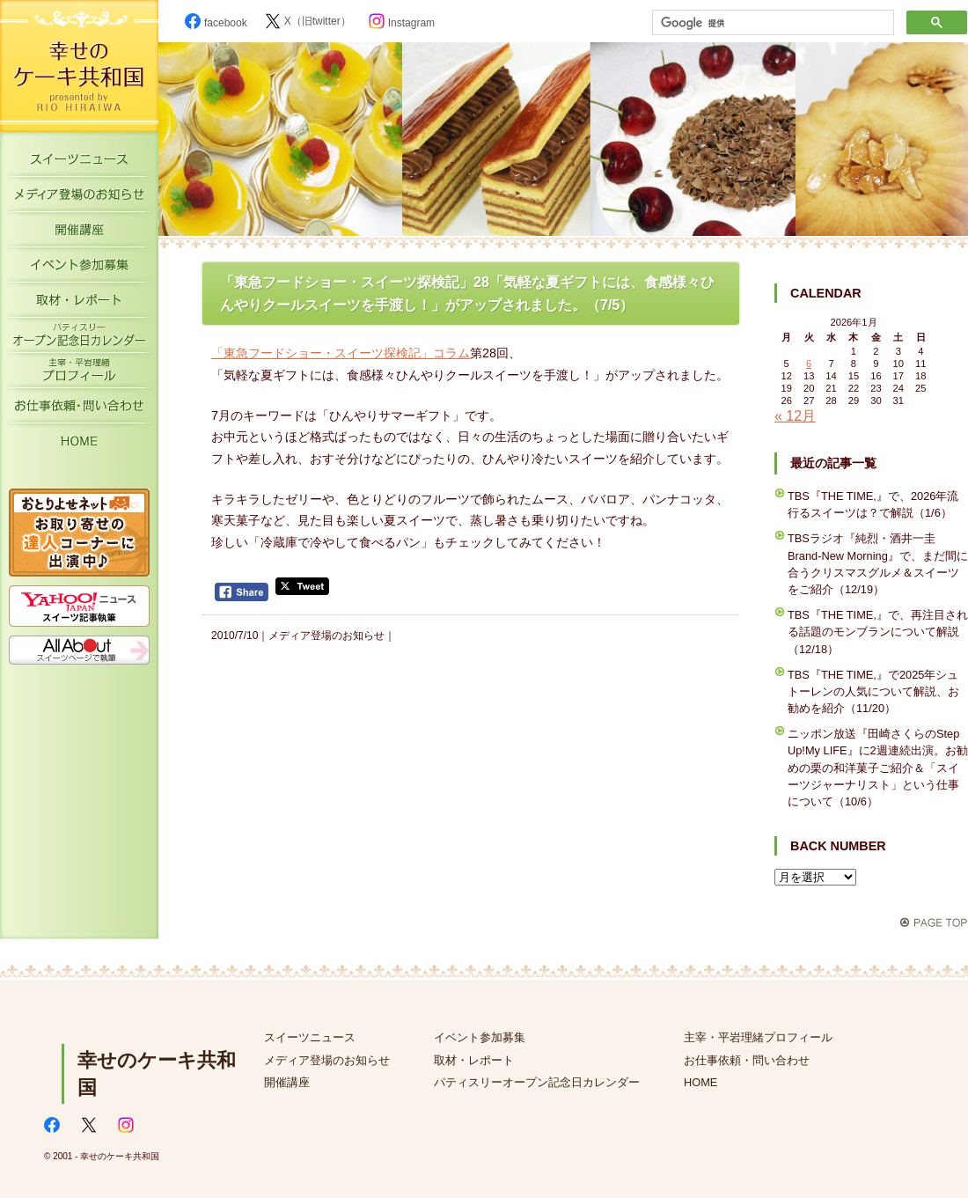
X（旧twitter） (308, 21)
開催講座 (79, 233)
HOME (79, 444)
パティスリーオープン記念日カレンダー (79, 338)
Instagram (402, 23)
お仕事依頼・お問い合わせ (79, 409)
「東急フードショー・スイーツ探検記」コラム (340, 353)
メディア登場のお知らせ (79, 198)
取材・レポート (79, 303)
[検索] (771, 23)
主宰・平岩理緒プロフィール (79, 374)
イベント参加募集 (79, 268)
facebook (216, 23)
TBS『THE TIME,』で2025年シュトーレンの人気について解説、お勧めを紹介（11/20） (873, 691)
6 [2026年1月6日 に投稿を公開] (808, 363)
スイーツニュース (79, 162)
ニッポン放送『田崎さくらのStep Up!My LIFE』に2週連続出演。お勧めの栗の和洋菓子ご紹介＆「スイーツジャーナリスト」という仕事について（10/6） (878, 767)
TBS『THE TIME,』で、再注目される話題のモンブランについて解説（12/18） (878, 631)
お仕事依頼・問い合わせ (747, 1060)
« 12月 (795, 415)
